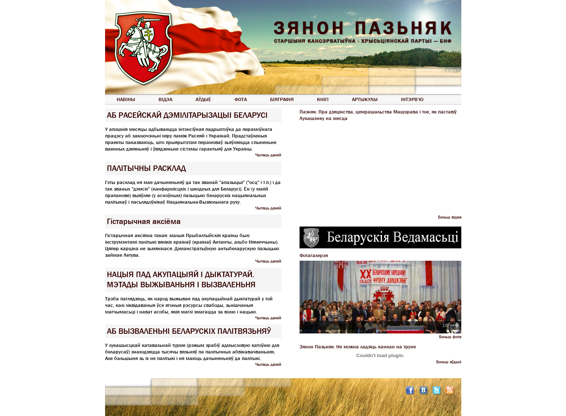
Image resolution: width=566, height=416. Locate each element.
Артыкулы (365, 99)
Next (454, 325)
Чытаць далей (268, 155)
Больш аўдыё (448, 362)
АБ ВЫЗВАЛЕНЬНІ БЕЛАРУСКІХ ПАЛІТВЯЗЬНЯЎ (189, 331)
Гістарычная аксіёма (144, 221)
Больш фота (450, 337)
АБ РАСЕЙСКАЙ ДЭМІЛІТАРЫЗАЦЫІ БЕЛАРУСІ (187, 115)
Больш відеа (449, 217)
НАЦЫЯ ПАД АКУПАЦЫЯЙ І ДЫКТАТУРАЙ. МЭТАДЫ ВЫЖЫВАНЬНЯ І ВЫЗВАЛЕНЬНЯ (181, 279)
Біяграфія (282, 99)
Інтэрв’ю (412, 99)
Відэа (165, 99)
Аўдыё (203, 99)
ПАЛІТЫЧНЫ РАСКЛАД (146, 168)
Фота (240, 99)
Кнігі (323, 99)
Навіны (126, 99)
